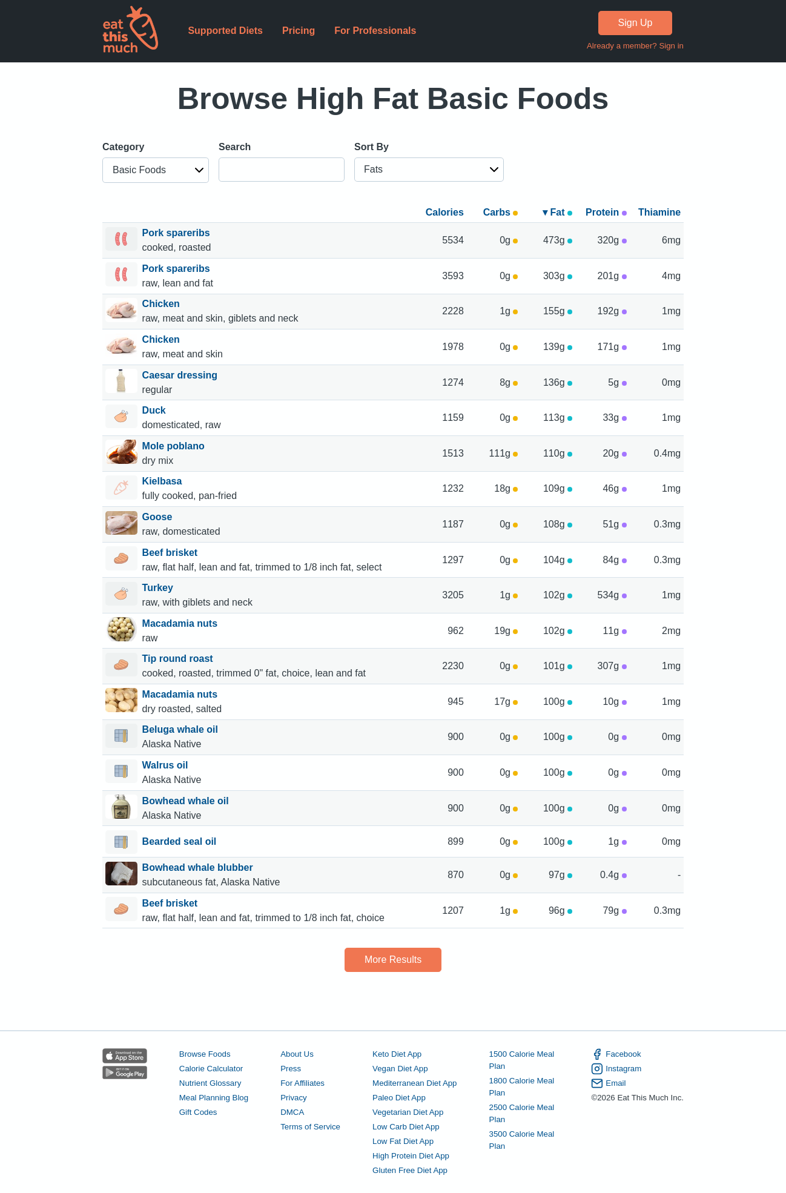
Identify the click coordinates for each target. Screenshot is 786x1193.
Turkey (159, 588)
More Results (393, 959)
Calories (445, 212)
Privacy (293, 1097)
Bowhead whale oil (187, 801)
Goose (158, 517)
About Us (297, 1054)
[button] (155, 170)
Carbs (500, 212)
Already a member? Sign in (635, 45)
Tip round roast (179, 658)
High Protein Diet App (410, 1155)
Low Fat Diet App (403, 1141)
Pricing (298, 30)
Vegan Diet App (400, 1068)
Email (608, 1083)
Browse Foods (205, 1054)
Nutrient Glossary (210, 1083)
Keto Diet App (396, 1054)
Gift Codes (198, 1112)
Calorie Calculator (211, 1068)
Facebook (616, 1054)
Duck (155, 410)
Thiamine (659, 212)
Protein (606, 212)
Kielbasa (163, 481)
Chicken (162, 304)
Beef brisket (171, 552)
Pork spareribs (177, 233)
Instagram (616, 1069)
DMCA (292, 1112)
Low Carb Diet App (406, 1126)
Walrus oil (166, 765)
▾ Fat (557, 212)
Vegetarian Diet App (407, 1112)
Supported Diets (225, 30)
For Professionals (375, 30)
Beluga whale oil (181, 729)
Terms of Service (310, 1126)
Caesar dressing (181, 375)
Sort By (371, 147)
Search (235, 147)
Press (290, 1068)
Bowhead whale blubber (199, 867)
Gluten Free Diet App (409, 1170)
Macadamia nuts (181, 623)
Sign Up (635, 23)
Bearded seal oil (179, 842)
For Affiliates (302, 1083)
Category (123, 147)
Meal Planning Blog (213, 1097)
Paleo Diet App (399, 1097)
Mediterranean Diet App (414, 1083)
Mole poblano (175, 446)
